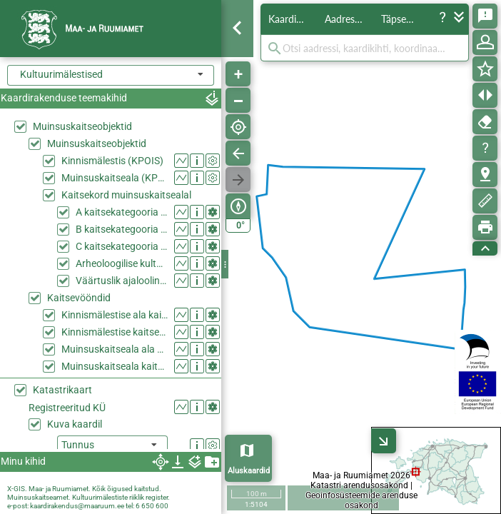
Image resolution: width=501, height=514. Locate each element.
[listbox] (112, 445)
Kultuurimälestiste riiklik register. (121, 497)
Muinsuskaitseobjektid (82, 126)
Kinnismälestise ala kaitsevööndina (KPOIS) (114, 315)
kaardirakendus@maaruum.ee (77, 506)
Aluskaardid (249, 470)
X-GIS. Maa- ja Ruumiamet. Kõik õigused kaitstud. (84, 489)
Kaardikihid (292, 19)
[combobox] (110, 75)
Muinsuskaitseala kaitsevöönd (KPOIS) (114, 366)
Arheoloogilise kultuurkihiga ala (122, 263)
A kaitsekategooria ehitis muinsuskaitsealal (122, 212)
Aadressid (346, 19)
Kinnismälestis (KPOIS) (112, 160)
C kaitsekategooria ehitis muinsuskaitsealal (122, 246)
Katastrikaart (62, 389)
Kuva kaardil (74, 424)
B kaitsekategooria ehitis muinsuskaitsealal (122, 229)
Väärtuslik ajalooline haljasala (122, 280)
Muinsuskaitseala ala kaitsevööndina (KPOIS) (114, 349)
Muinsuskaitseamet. (39, 497)
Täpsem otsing (405, 19)
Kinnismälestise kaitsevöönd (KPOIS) (114, 332)
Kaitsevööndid (79, 297)
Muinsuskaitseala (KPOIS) (114, 177)
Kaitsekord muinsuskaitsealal (126, 195)
